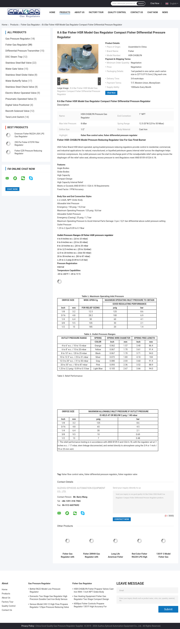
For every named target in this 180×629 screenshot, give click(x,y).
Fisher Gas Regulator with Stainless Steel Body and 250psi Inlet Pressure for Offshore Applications (68, 555)
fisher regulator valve (127, 474)
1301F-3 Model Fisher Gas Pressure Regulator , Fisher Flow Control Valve (163, 555)
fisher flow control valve (72, 474)
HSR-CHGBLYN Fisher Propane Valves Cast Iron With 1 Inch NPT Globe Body (94, 590)
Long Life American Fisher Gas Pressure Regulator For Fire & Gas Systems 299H (115, 555)
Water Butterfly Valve (16, 80)
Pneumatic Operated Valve (19, 99)
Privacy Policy (27, 626)
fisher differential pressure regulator (100, 474)
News (165, 12)
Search (141, 3)
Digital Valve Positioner (17, 105)
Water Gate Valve (14, 68)
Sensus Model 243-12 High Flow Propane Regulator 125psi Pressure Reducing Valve (49, 605)
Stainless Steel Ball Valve (18, 62)
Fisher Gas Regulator (30, 25)
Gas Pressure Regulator (17, 38)
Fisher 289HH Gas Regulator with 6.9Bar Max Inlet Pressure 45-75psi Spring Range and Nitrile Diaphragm (91, 555)
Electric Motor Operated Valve (20, 93)
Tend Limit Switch (14, 117)
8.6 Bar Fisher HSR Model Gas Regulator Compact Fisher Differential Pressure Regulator (78, 91)
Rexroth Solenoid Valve (17, 111)
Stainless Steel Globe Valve (19, 74)
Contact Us (137, 12)
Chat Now (154, 3)
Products (65, 12)
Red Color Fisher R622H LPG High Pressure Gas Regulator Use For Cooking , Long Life (139, 555)
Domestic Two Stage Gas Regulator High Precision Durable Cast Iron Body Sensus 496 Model (48, 598)
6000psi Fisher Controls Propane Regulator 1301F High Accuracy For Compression (90, 605)
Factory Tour (96, 12)
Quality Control (117, 12)
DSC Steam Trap (13, 56)
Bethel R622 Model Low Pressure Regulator (45, 590)
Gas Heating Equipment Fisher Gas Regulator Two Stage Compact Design (91, 597)
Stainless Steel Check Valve (19, 86)
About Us (79, 12)
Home (52, 12)
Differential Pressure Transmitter (22, 50)
